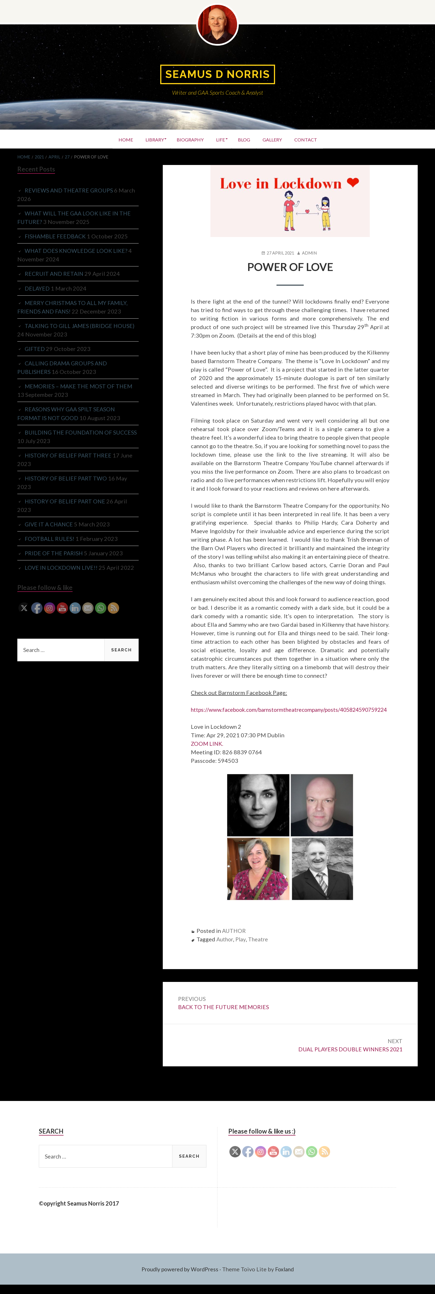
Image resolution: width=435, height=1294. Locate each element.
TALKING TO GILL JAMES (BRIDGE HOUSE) (81, 325)
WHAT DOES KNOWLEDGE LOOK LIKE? (77, 250)
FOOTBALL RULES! (50, 538)
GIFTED (35, 348)
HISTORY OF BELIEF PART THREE (69, 454)
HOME (119, 139)
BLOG (246, 139)
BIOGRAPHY (188, 139)
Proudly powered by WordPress (179, 1278)
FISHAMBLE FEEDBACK (56, 236)
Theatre (260, 947)
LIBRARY (150, 139)
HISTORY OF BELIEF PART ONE (66, 500)
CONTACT (311, 139)
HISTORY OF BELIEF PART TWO (67, 477)
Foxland (287, 1278)
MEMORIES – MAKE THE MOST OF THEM (80, 385)
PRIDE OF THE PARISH (55, 552)
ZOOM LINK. (207, 751)
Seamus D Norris (217, 74)
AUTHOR (234, 938)
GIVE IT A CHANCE (50, 523)
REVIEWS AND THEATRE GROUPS (70, 190)
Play (241, 947)
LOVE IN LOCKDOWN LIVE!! (62, 567)
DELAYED (37, 288)
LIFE (220, 139)
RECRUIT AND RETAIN (55, 273)
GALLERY (276, 139)
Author (225, 947)
